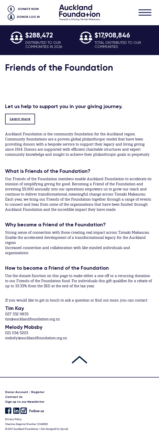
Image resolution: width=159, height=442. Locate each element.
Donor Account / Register (24, 392)
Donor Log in (28, 17)
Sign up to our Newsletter (24, 402)
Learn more (20, 119)
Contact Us (13, 397)
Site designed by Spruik (54, 429)
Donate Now (28, 9)
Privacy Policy (13, 419)
